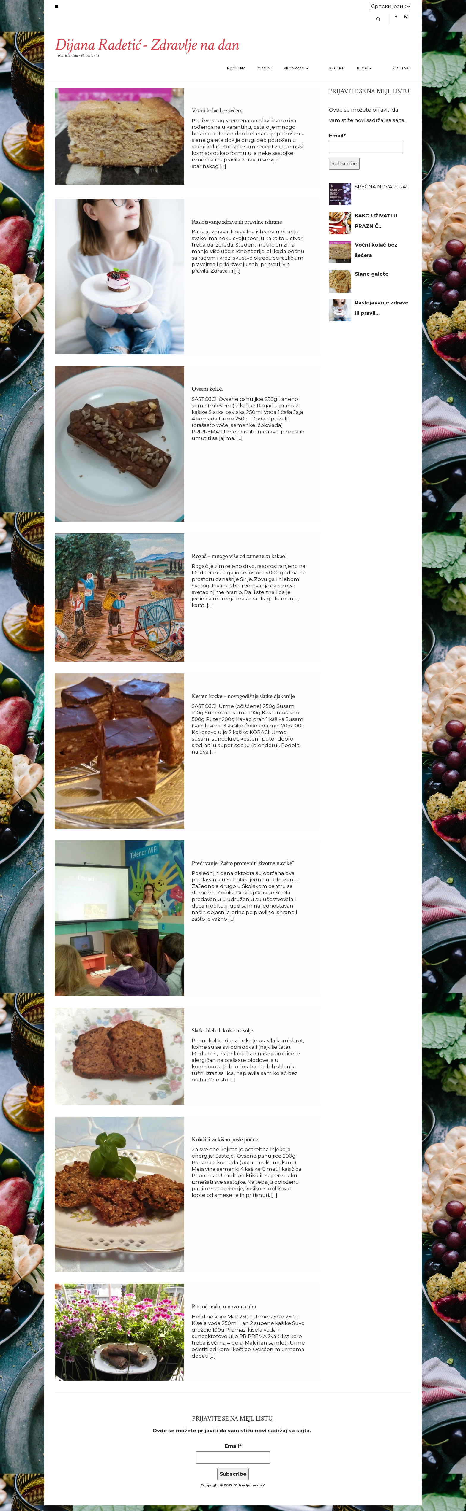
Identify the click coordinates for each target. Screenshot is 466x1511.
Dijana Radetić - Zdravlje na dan (152, 50)
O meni (282, 74)
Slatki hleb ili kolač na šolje (224, 1036)
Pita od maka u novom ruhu (225, 1312)
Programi (314, 74)
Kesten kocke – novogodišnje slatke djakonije (247, 701)
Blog (373, 74)
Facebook (396, 22)
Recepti (346, 74)
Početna (254, 74)
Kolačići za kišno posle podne (227, 1145)
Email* (366, 148)
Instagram (406, 22)
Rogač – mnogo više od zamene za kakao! (242, 561)
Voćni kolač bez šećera (218, 116)
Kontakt (402, 74)
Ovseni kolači (208, 394)
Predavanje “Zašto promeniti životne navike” (246, 869)
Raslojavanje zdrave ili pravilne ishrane (239, 227)
